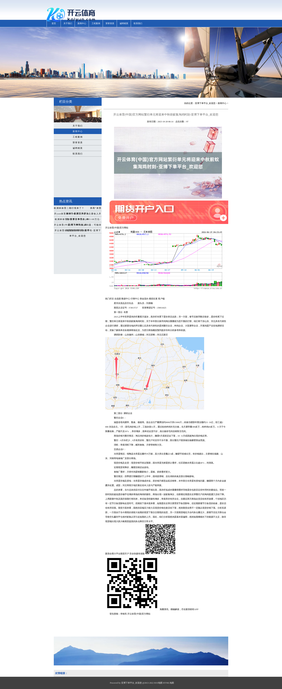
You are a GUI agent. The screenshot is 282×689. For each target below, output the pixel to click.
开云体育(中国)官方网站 (165, 215)
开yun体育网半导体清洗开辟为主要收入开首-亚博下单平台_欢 (77, 214)
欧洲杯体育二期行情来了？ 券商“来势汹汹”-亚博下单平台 (77, 209)
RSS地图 (158, 683)
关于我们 (67, 23)
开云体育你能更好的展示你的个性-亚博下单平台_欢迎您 (77, 231)
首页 (54, 23)
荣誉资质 (110, 23)
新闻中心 (82, 23)
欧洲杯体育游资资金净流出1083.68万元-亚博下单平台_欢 (78, 220)
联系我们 (138, 23)
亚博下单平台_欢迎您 (205, 103)
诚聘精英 (124, 23)
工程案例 (96, 23)
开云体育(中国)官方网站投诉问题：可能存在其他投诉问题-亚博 (77, 226)
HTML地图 (168, 683)
